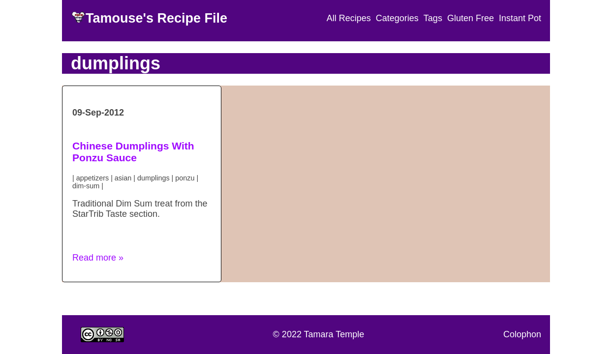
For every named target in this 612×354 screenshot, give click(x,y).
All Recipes (349, 18)
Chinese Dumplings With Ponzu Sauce (133, 151)
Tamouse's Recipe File (156, 18)
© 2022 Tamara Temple (319, 334)
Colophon (522, 334)
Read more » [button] (97, 258)
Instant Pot (520, 18)
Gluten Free (470, 18)
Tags (433, 18)
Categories (397, 18)
